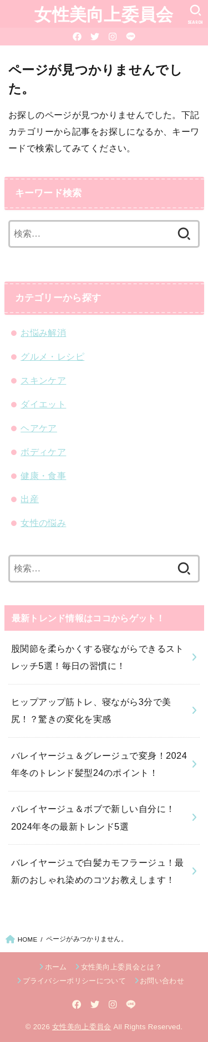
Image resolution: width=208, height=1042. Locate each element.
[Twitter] (95, 36)
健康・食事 (43, 476)
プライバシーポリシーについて (74, 981)
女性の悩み (43, 523)
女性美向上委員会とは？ (122, 967)
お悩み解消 (43, 333)
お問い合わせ (162, 981)
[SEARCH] (195, 14)
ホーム (56, 967)
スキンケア (43, 380)
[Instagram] (112, 36)
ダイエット (43, 404)
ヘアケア (39, 428)
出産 (30, 499)
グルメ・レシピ (52, 356)
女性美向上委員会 (103, 13)
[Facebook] (77, 36)
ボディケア (43, 452)
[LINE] (130, 36)
